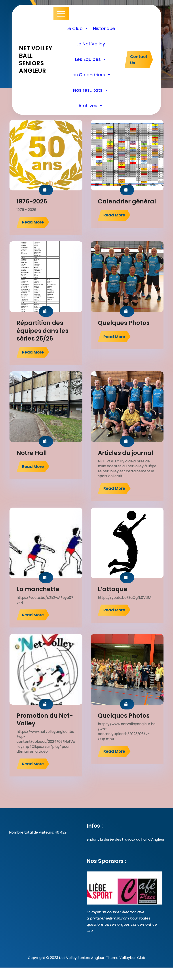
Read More (33, 222)
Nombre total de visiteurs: (32, 832)
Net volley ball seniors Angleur (35, 59)
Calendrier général (127, 201)
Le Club (77, 28)
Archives (90, 105)
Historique (104, 28)
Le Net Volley (90, 44)
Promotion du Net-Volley (45, 719)
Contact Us (138, 59)
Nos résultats (90, 90)
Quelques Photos (124, 323)
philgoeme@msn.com (109, 918)
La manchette (38, 589)
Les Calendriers (90, 74)
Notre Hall (32, 453)
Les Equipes (90, 59)
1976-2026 (32, 201)
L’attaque (112, 589)
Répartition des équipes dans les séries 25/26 (42, 330)
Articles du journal (125, 453)
